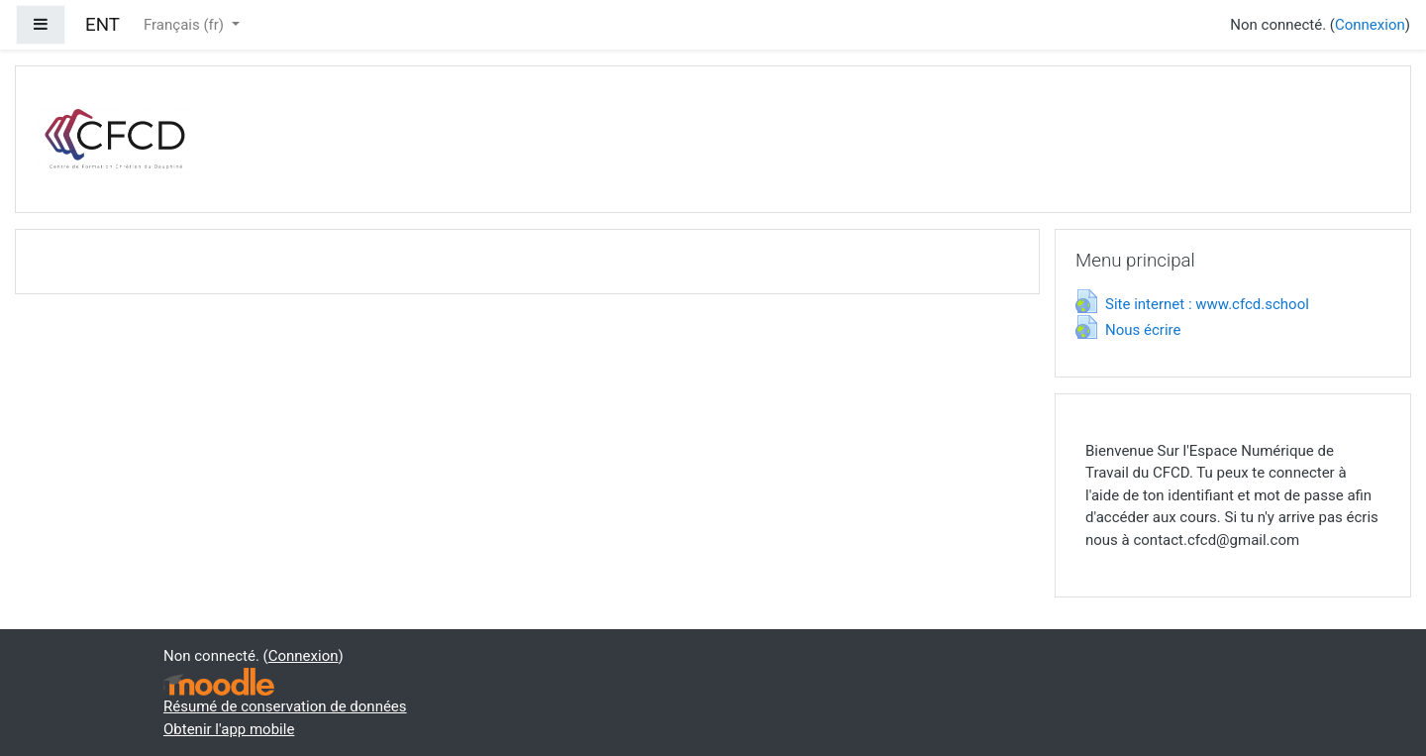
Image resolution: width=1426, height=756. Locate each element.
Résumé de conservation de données (285, 706)
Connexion (1370, 25)
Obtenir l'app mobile (228, 729)
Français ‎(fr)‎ (186, 25)
